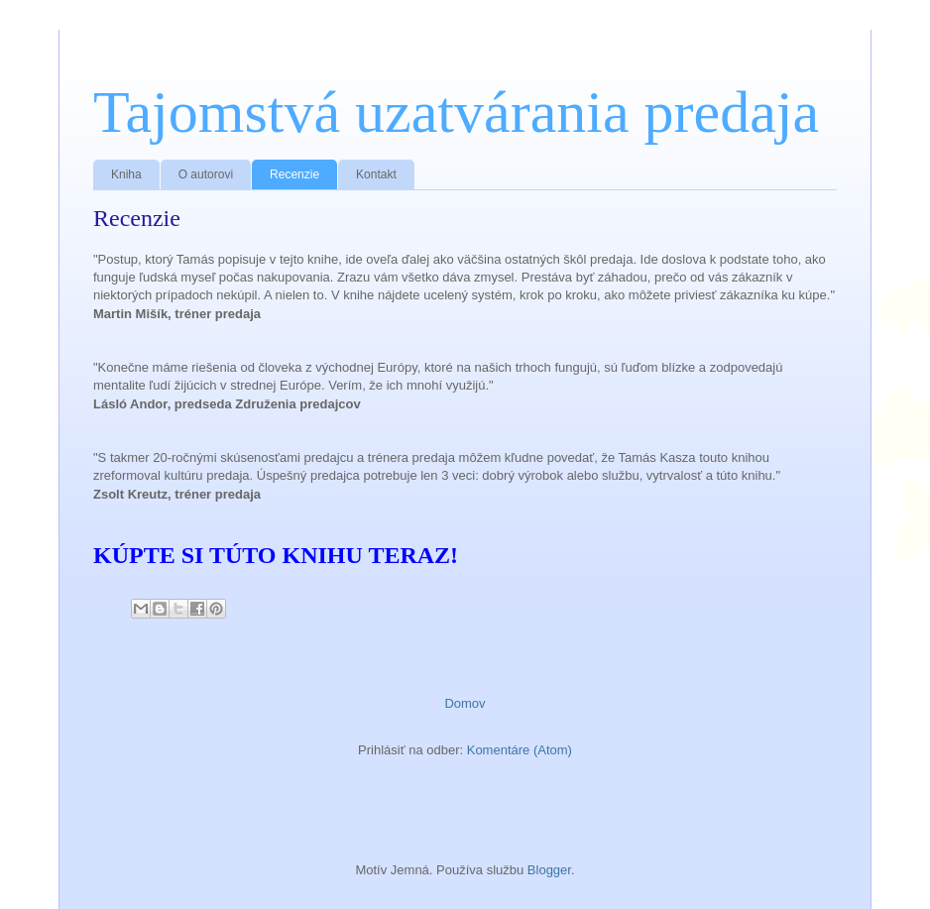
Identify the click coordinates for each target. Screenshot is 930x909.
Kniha (126, 174)
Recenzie (294, 174)
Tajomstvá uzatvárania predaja (456, 112)
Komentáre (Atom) (519, 749)
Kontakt (376, 174)
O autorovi (205, 174)
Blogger (549, 869)
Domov (464, 703)
